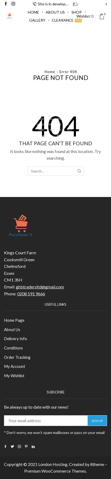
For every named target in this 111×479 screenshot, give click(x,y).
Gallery (37, 20)
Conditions (13, 347)
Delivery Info (15, 338)
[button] (34, 4)
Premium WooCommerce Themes (55, 470)
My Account (14, 366)
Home (33, 12)
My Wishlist (14, 375)
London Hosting (52, 464)
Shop (76, 12)
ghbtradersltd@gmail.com (40, 286)
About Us (55, 12)
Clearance (67, 20)
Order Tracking (17, 357)
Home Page (14, 320)
